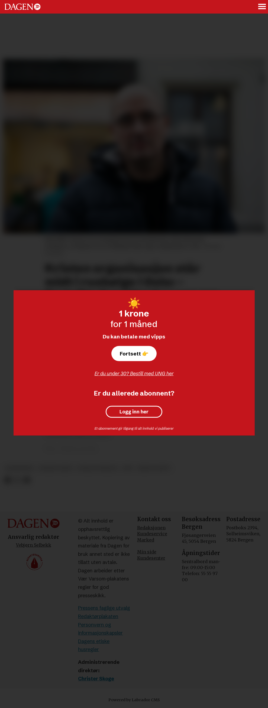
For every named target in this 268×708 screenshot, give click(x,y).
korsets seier (55, 468)
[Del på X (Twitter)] (17, 480)
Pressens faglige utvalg (104, 608)
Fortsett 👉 (134, 353)
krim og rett (153, 468)
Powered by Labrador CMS (134, 699)
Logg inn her (134, 412)
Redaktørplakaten (98, 616)
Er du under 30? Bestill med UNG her (134, 373)
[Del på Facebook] (7, 480)
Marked (145, 540)
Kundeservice (152, 533)
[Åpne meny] (262, 7)
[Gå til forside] (22, 6)
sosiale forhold (97, 468)
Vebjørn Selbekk (33, 545)
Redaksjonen (151, 527)
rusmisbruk (19, 468)
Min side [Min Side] (146, 551)
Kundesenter (151, 558)
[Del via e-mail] (26, 480)
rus (128, 468)
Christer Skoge (96, 679)
